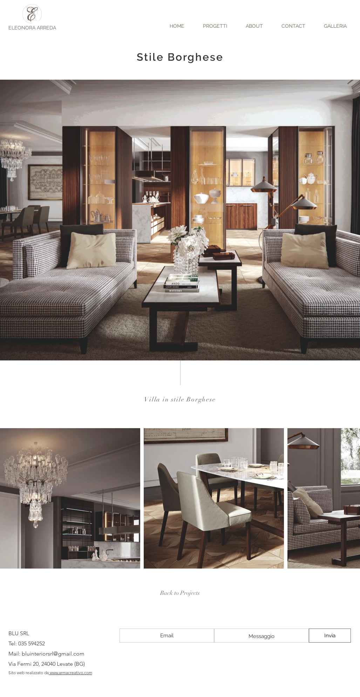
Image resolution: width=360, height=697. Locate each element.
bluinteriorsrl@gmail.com (53, 653)
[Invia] (330, 636)
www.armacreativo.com (70, 672)
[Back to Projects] (180, 593)
